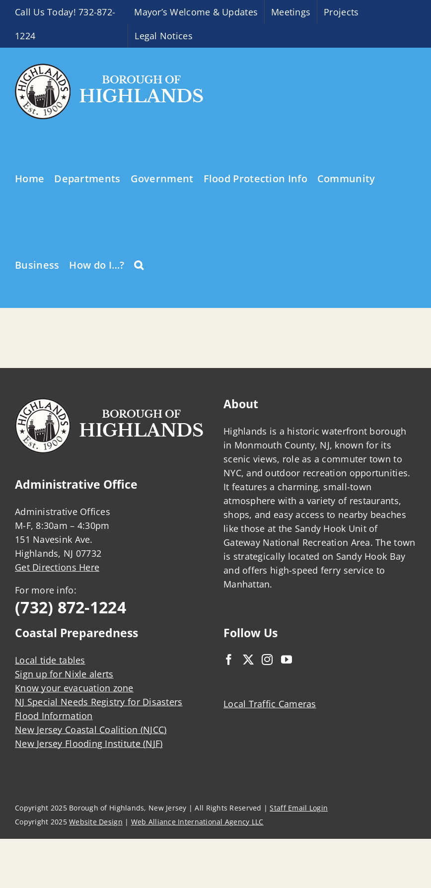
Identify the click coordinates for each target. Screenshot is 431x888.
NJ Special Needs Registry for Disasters (99, 702)
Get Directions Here (57, 567)
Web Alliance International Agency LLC (197, 821)
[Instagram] (267, 659)
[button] (139, 264)
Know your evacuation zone (74, 688)
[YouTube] (286, 659)
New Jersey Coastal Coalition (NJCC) (90, 730)
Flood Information (54, 716)
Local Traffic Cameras (269, 704)
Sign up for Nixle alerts (64, 674)
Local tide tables (50, 660)
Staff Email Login (299, 808)
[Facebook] (228, 659)
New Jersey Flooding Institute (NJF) (88, 743)
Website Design (96, 821)
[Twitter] (248, 659)
